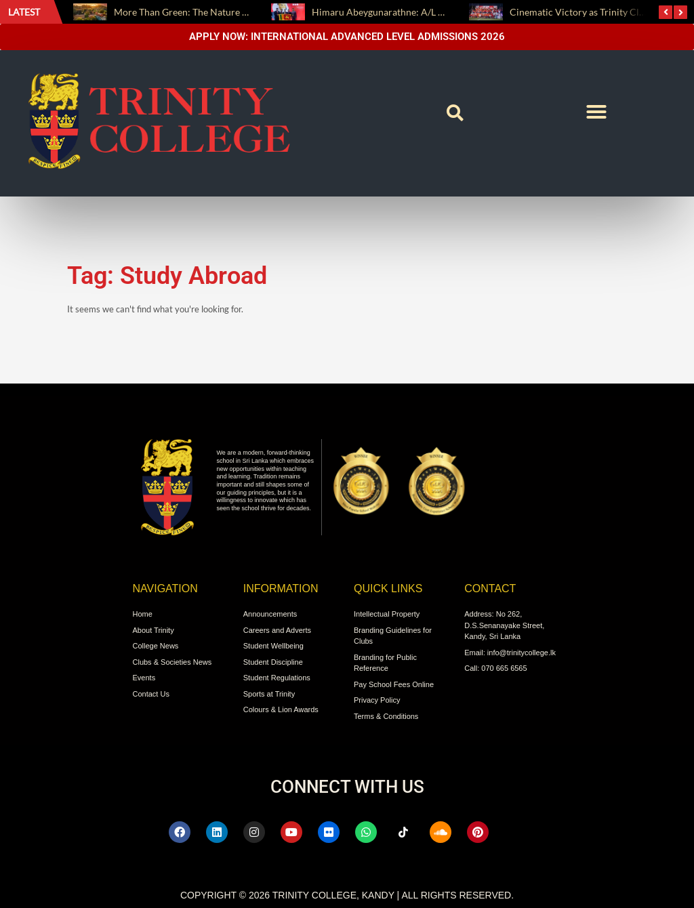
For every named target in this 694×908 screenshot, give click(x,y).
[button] (455, 113)
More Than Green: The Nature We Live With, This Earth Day (239, 12)
